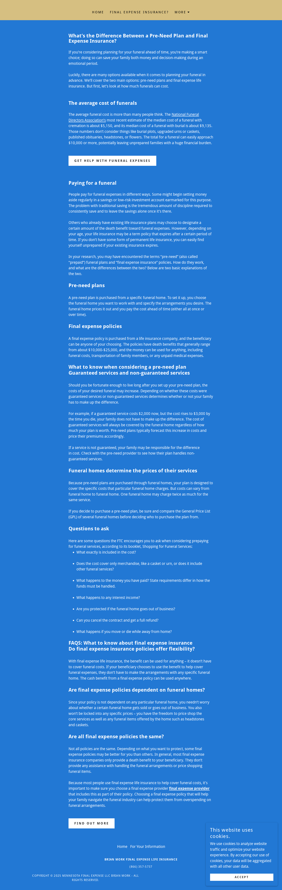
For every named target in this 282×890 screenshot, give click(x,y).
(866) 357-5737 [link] (141, 866)
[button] (182, 12)
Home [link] (98, 12)
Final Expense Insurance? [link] (139, 12)
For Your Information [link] (147, 846)
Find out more (91, 823)
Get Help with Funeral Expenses (112, 161)
